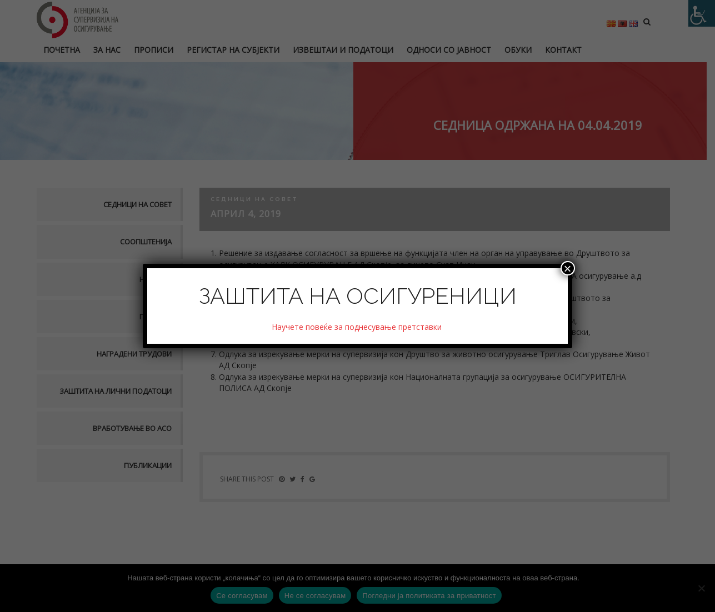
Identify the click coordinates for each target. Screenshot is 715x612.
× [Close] (568, 268)
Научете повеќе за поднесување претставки (358, 327)
